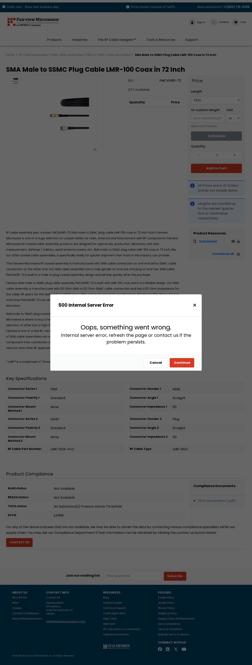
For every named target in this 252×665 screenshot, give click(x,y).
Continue (183, 362)
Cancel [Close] (157, 362)
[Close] (196, 305)
